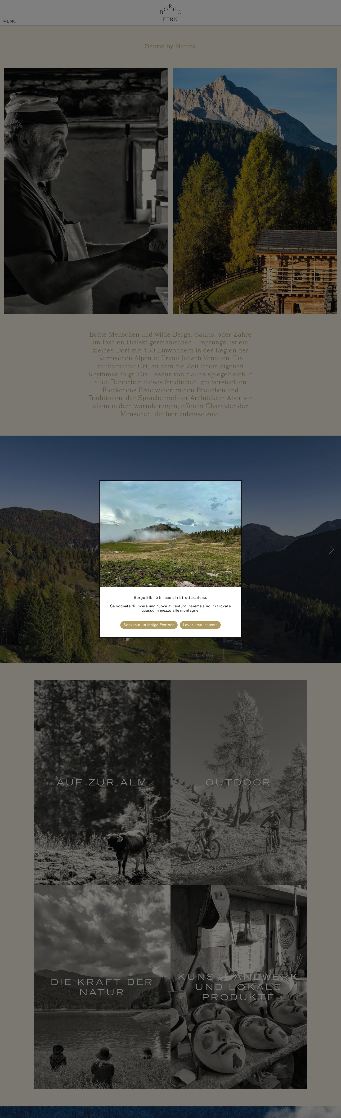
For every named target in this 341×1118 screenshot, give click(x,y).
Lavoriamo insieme (200, 624)
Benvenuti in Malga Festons (148, 624)
